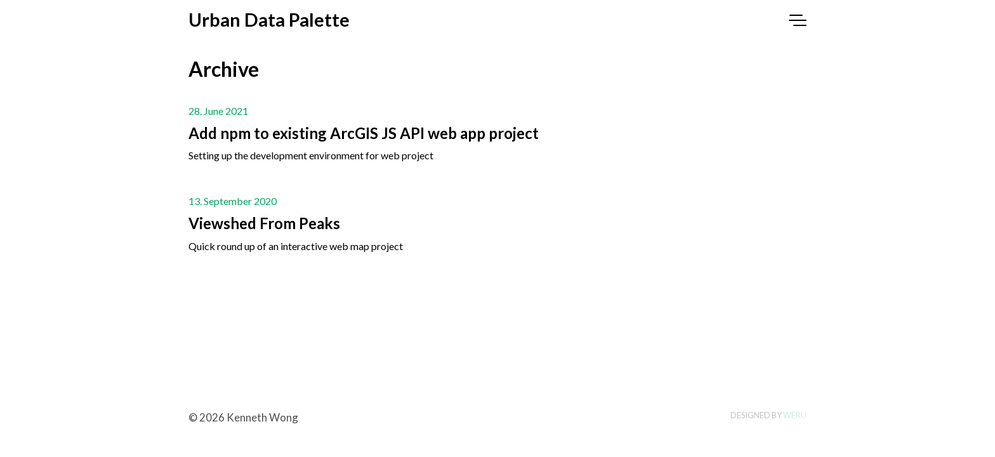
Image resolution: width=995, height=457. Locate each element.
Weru (795, 415)
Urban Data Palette (269, 19)
